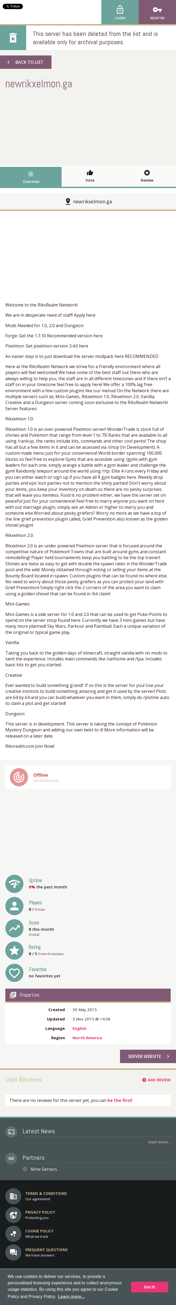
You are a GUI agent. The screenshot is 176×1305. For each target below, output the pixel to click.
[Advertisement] (88, 126)
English (79, 1028)
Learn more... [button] (71, 1296)
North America (87, 1037)
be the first (119, 1100)
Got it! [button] (149, 1287)
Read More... (159, 1142)
